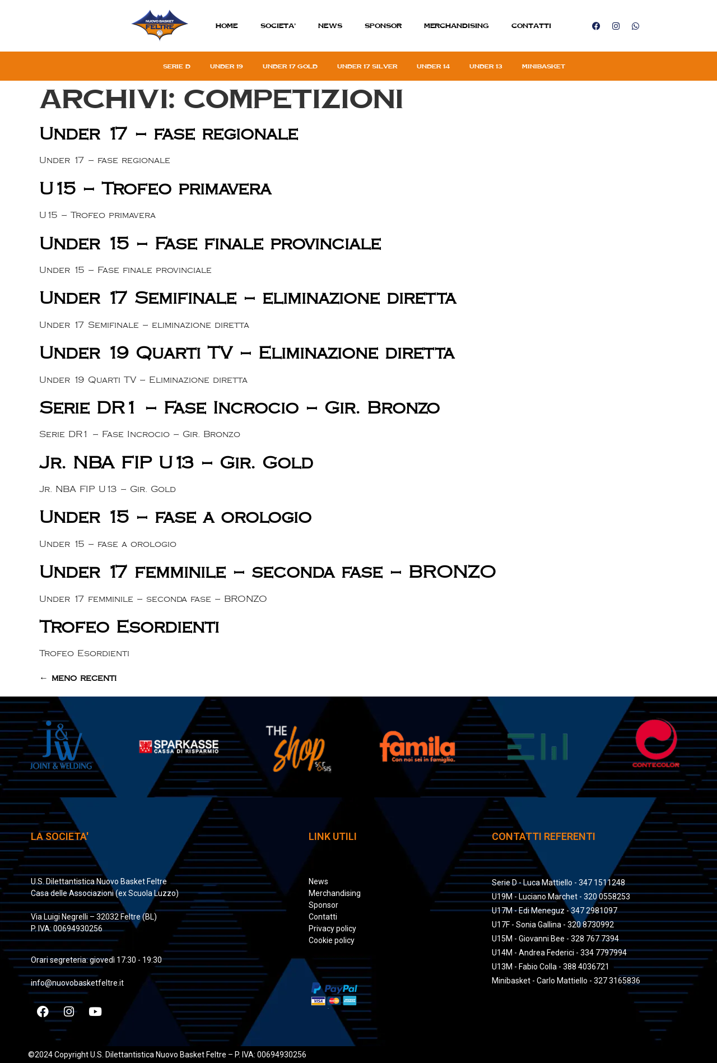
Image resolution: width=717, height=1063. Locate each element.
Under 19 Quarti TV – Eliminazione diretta (246, 353)
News (330, 25)
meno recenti (78, 678)
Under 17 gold (290, 66)
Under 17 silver (367, 66)
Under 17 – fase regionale (168, 134)
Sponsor (383, 25)
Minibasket (543, 66)
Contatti (531, 25)
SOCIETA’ (278, 25)
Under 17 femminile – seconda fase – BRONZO (267, 572)
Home (227, 25)
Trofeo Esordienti (129, 627)
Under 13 (485, 66)
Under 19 (226, 66)
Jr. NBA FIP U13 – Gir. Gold (176, 463)
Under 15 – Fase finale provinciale (210, 244)
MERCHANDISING (456, 25)
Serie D (176, 66)
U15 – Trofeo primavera (155, 189)
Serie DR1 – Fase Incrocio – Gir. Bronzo (239, 408)
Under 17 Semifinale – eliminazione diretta (247, 298)
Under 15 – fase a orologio (175, 517)
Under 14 (433, 66)
